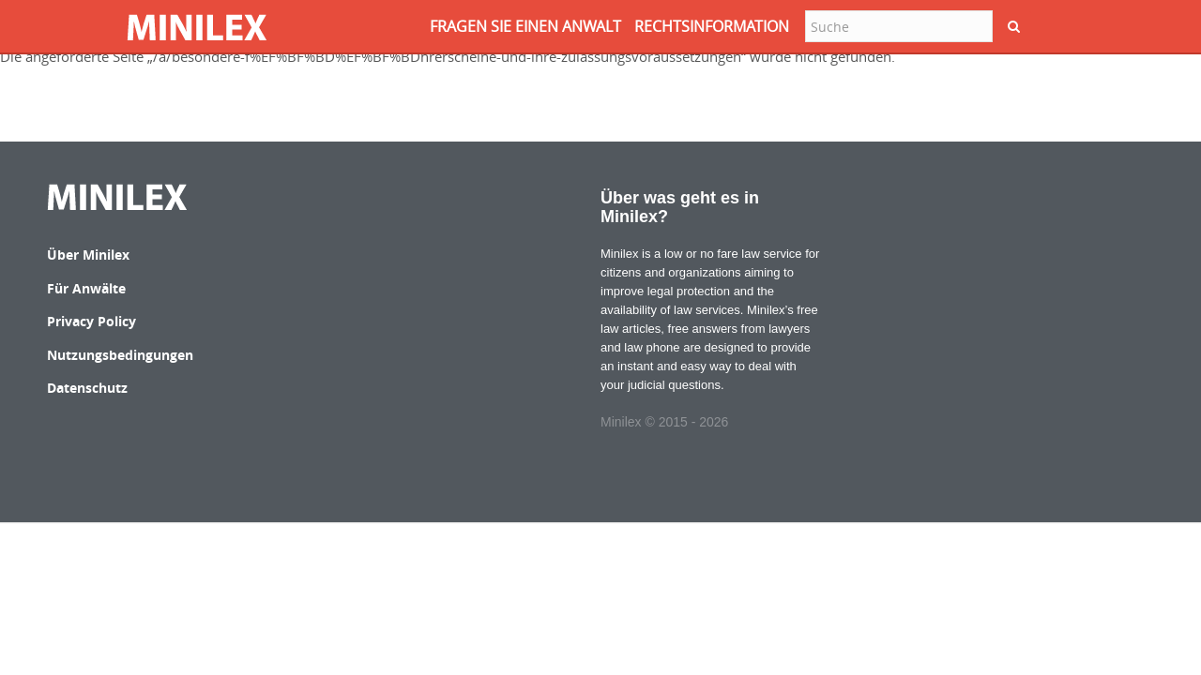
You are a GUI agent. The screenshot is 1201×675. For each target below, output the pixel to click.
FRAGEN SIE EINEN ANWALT (525, 26)
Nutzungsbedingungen (120, 355)
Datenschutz (87, 388)
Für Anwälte (86, 288)
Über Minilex (88, 254)
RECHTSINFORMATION (711, 26)
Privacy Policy (91, 321)
